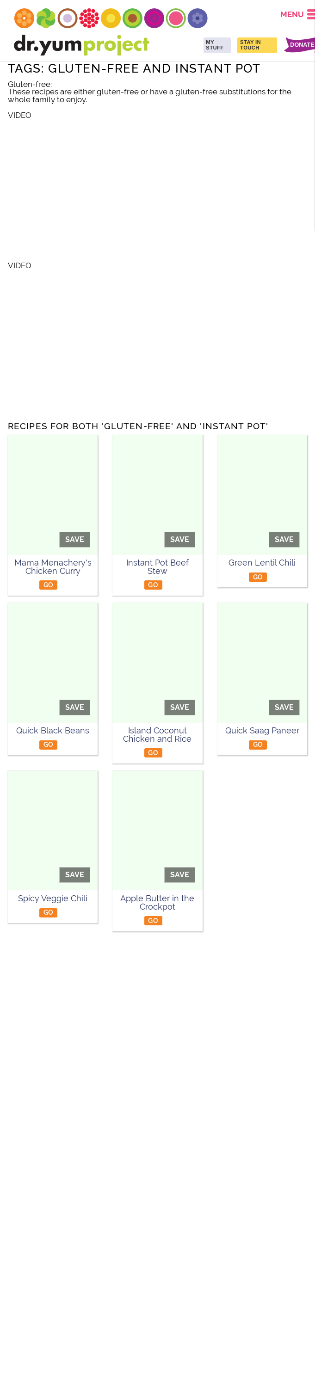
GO (48, 585)
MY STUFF (214, 44)
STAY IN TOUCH (250, 44)
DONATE (302, 45)
